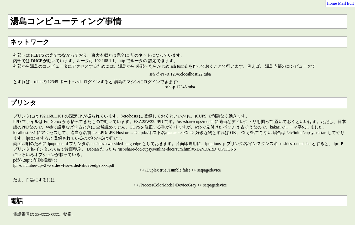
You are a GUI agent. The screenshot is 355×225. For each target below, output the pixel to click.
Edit (350, 3)
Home (332, 3)
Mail (342, 3)
